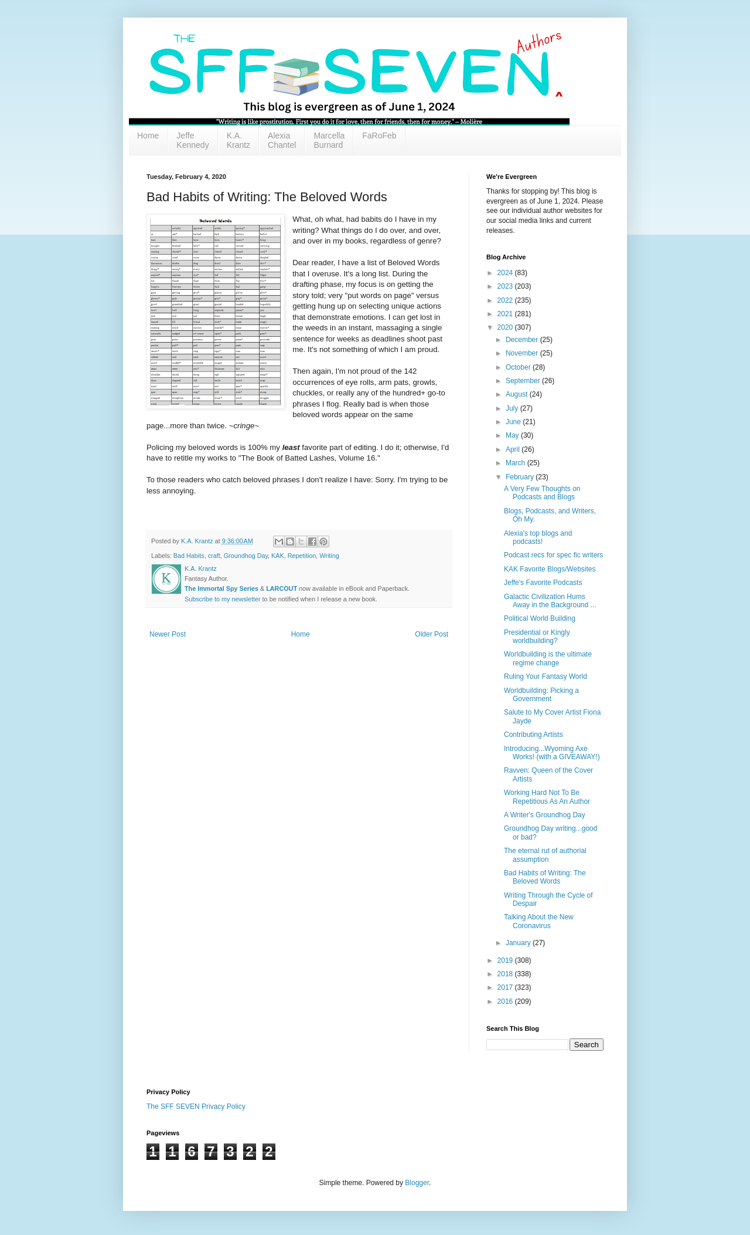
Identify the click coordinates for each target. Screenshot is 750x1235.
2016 (506, 1001)
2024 (506, 273)
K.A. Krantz (238, 140)
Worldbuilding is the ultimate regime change (548, 658)
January (519, 943)
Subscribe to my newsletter (223, 599)
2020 (506, 327)
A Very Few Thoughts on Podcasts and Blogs (542, 493)
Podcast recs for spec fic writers (553, 555)
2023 (506, 286)
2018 (506, 974)
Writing (329, 555)
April (513, 449)
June (514, 422)
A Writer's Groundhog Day (544, 815)
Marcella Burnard (329, 140)
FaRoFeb (379, 135)
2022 (506, 300)
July (513, 408)
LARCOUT (281, 588)
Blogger (417, 1183)
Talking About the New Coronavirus (539, 921)
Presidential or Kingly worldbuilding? (537, 636)
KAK (277, 555)
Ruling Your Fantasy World (545, 676)
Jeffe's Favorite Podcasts (543, 582)
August (518, 394)
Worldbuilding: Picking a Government (541, 694)
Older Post (431, 634)
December (523, 340)
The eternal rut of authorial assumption (545, 855)
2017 (506, 987)
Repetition (302, 555)
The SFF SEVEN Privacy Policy (196, 1106)
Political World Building (539, 618)
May (513, 435)
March (516, 463)
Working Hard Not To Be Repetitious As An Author (547, 797)
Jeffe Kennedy (192, 140)
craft (214, 555)
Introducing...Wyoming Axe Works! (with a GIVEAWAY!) (552, 753)
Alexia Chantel (282, 140)
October (519, 367)
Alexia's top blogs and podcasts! (538, 537)
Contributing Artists (533, 734)
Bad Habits (188, 555)
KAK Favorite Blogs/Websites (550, 569)
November (523, 353)
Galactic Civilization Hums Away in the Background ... (550, 601)
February (521, 477)
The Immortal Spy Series (221, 588)
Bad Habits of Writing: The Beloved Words (545, 877)
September (524, 381)
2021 (506, 314)
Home (148, 135)
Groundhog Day (246, 555)
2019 (506, 960)
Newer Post (167, 634)
